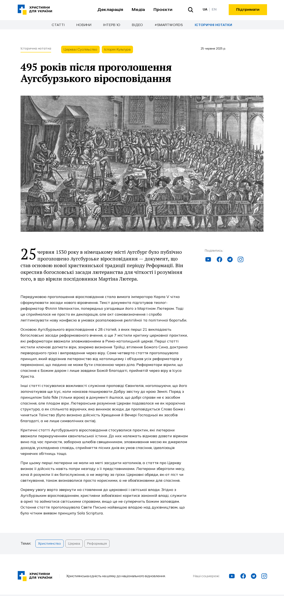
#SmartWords (169, 25)
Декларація (110, 9)
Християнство (49, 547)
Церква (74, 547)
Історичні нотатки (213, 25)
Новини (84, 25)
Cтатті (58, 25)
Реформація (97, 547)
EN (214, 9)
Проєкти (162, 9)
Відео (137, 25)
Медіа (138, 9)
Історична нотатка (36, 52)
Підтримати (247, 10)
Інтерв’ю (111, 25)
